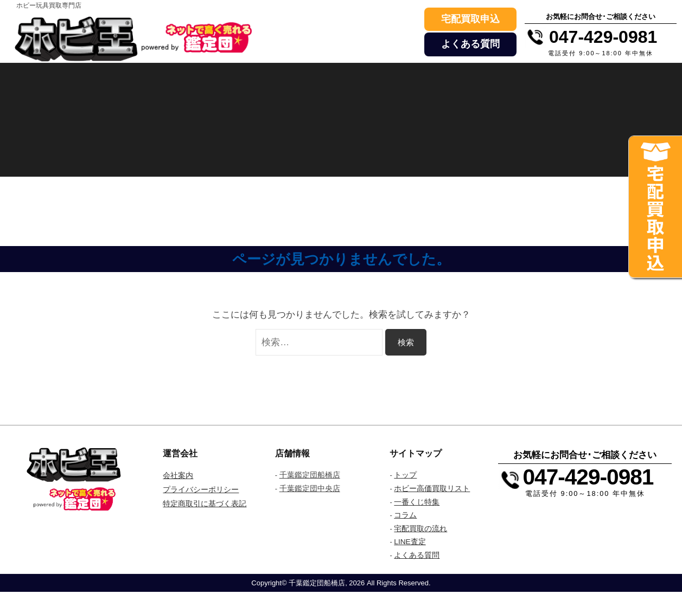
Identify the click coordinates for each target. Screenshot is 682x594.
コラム (405, 516)
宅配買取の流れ (420, 530)
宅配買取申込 (470, 19)
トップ (405, 475)
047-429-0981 (590, 476)
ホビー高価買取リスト (432, 489)
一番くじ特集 (416, 503)
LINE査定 (410, 543)
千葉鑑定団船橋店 (309, 475)
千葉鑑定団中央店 (309, 489)
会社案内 (178, 475)
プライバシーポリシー (201, 489)
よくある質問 (470, 43)
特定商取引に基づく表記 (204, 503)
